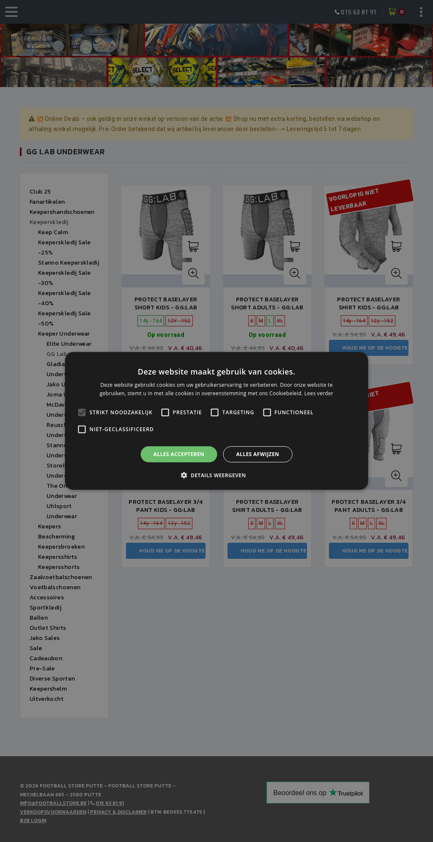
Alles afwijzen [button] (257, 454)
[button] (216, 475)
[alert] (216, 421)
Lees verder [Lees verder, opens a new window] (319, 393)
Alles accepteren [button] (179, 454)
